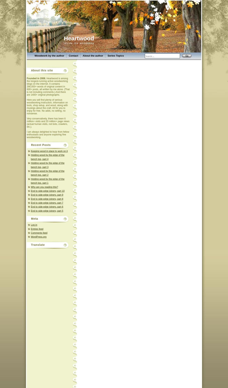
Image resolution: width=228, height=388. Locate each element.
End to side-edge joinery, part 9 (47, 195)
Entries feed (37, 229)
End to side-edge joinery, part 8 (47, 199)
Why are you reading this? (44, 187)
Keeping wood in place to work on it (49, 151)
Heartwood (79, 38)
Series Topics (116, 55)
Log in (34, 225)
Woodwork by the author (49, 55)
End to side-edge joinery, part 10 (48, 191)
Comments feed (39, 233)
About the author (93, 55)
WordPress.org (38, 236)
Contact (73, 55)
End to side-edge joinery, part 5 (47, 211)
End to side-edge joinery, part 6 (47, 206)
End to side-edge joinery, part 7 (47, 203)
